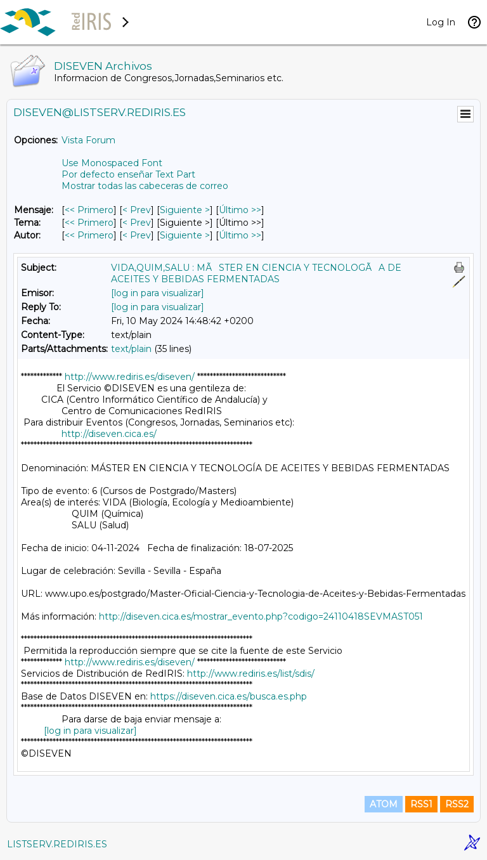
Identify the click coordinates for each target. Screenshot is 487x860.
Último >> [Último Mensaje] (240, 210)
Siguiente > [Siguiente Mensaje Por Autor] (185, 235)
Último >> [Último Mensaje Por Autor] (240, 235)
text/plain (131, 349)
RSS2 (457, 804)
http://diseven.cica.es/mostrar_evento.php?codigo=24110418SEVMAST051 (261, 616)
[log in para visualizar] (157, 293)
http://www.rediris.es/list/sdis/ (251, 673)
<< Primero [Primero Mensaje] (89, 210)
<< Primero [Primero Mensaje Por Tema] (89, 222)
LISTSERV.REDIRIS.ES (57, 844)
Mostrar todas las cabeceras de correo (145, 186)
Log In (440, 22)
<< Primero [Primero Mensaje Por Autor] (89, 235)
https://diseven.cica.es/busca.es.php (228, 696)
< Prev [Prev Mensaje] (136, 210)
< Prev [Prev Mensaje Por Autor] (136, 235)
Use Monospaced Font (112, 163)
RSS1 (421, 804)
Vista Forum (88, 140)
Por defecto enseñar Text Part (128, 174)
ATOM (384, 804)
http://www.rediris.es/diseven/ (130, 376)
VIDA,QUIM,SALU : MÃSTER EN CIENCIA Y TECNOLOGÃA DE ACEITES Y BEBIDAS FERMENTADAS (256, 273)
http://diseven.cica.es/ (109, 434)
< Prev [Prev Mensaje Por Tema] (136, 222)
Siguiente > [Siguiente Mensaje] (185, 210)
